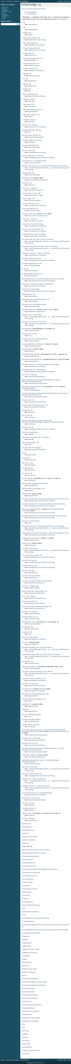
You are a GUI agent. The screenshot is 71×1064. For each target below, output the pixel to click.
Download (4, 10)
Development (5, 15)
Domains (16, 1)
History (4, 18)
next (65, 1)
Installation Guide (7, 11)
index (68, 1)
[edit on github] (41, 9)
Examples (4, 14)
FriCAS (3, 1)
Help (3, 13)
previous (60, 1)
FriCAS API (9, 1)
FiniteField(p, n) (25, 1)
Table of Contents (8, 4)
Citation (4, 17)
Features (4, 8)
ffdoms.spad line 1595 (29, 9)
